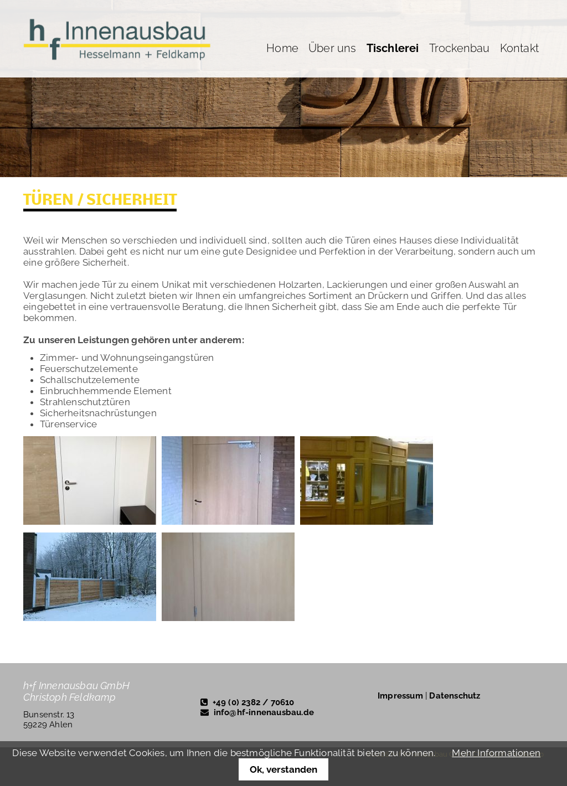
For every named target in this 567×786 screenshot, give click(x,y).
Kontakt (519, 48)
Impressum (400, 696)
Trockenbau (459, 48)
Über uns (332, 48)
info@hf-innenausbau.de (264, 712)
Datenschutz (454, 696)
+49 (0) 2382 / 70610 (254, 702)
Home (282, 48)
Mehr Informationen (496, 752)
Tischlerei (393, 48)
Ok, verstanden (283, 769)
